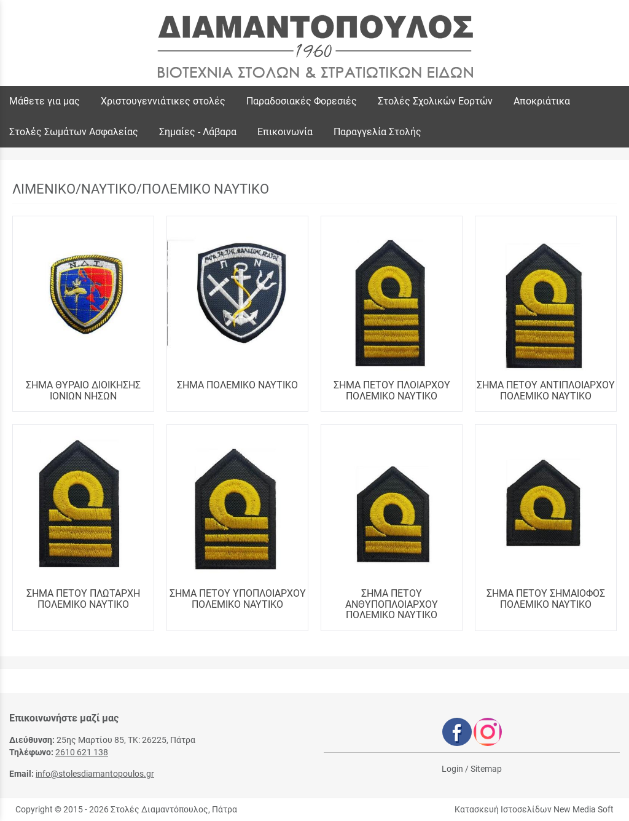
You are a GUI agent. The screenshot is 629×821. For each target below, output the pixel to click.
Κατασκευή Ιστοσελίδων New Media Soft (534, 809)
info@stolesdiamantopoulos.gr (95, 774)
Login (452, 769)
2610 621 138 (81, 752)
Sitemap (486, 769)
